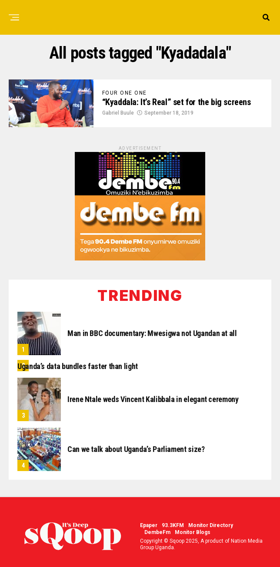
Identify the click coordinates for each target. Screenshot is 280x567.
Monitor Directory (210, 525)
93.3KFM (173, 525)
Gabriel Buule (118, 113)
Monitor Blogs (192, 532)
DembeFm (157, 532)
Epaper (148, 525)
